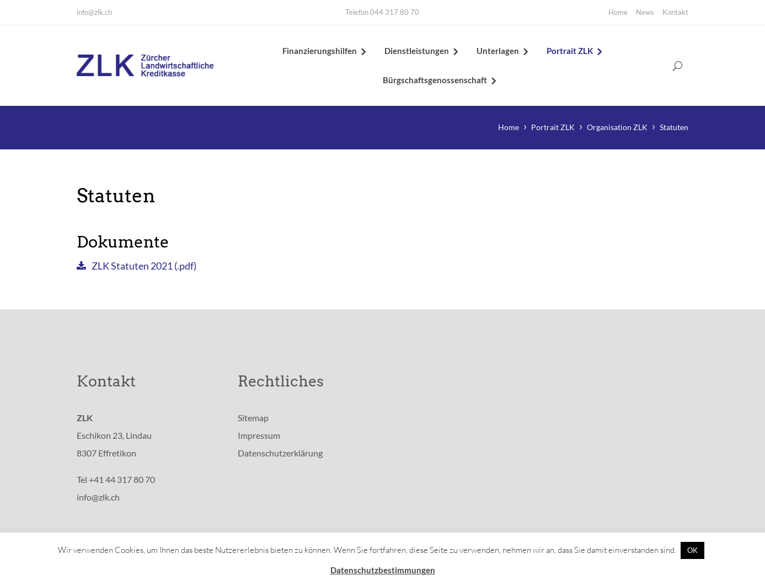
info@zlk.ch (94, 12)
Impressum (259, 435)
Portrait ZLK (570, 51)
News (645, 12)
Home (618, 12)
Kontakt (675, 12)
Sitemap (253, 417)
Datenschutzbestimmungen (382, 570)
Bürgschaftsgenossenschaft (435, 80)
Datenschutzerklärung (280, 453)
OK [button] (692, 550)
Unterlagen (498, 51)
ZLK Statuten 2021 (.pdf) (144, 266)
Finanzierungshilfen (319, 51)
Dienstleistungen (416, 51)
